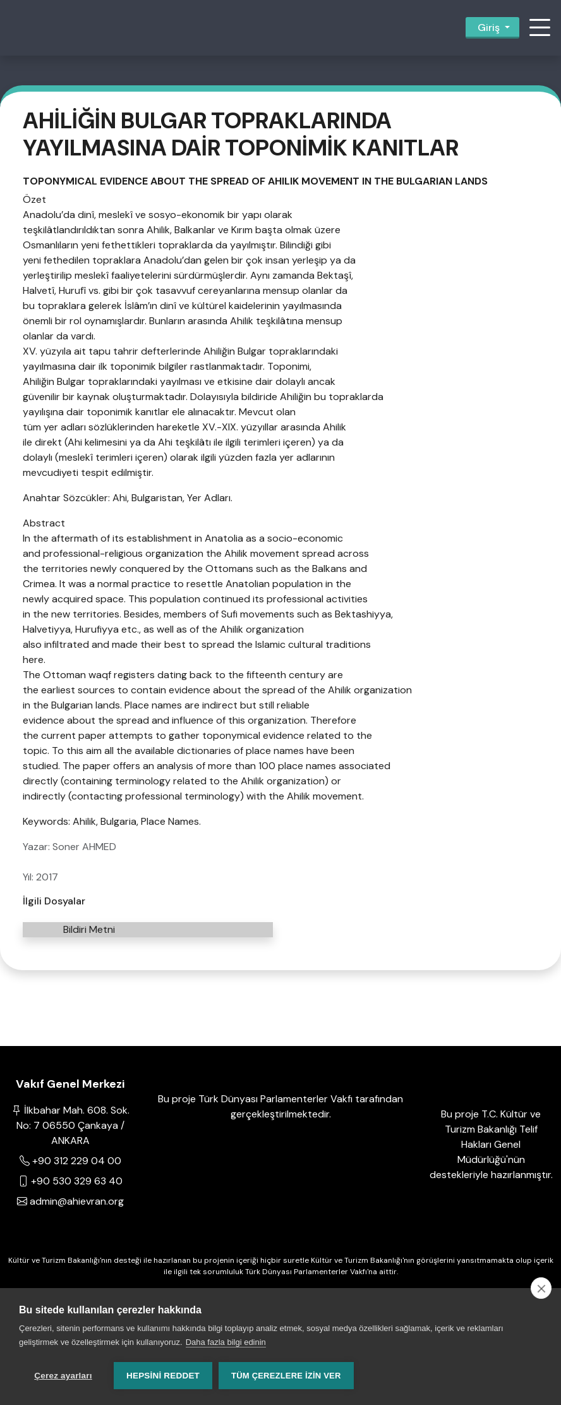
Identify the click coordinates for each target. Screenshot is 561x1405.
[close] (541, 1288)
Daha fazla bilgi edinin (226, 1342)
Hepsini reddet (163, 1375)
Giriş (488, 27)
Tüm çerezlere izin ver (286, 1375)
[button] (539, 28)
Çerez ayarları (63, 1375)
